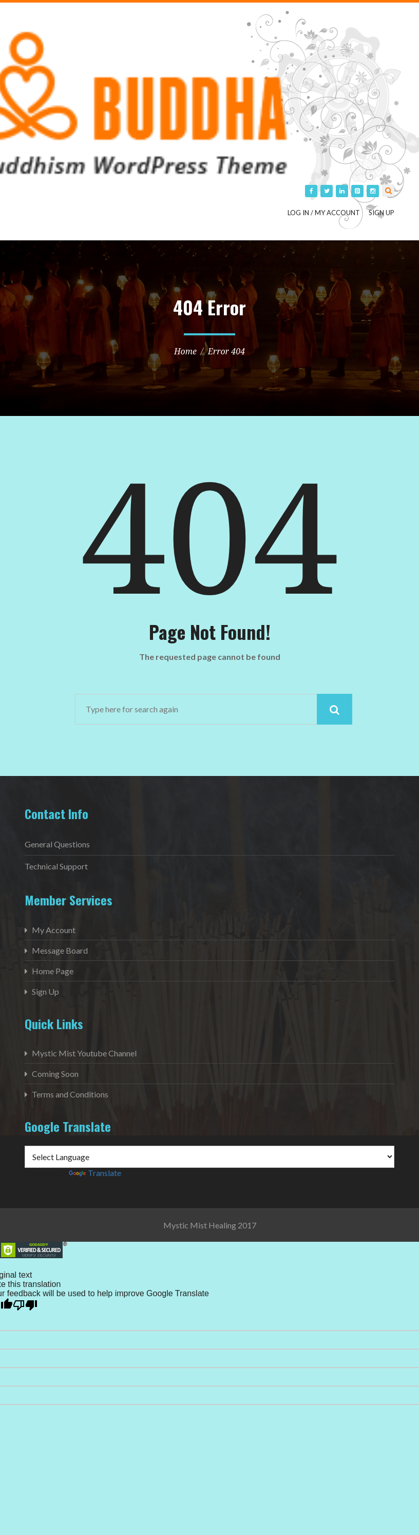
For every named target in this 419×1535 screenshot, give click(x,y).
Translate (95, 1173)
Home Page (52, 971)
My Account (53, 930)
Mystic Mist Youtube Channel (84, 1053)
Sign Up (381, 213)
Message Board (60, 950)
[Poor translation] (25, 1305)
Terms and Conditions (70, 1094)
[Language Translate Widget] (209, 1157)
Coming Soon (55, 1073)
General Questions (57, 844)
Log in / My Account (324, 213)
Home (185, 351)
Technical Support (56, 866)
